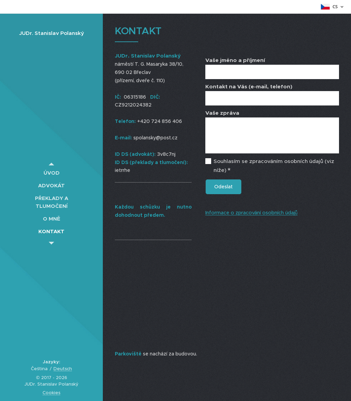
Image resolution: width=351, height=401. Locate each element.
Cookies (51, 393)
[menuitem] (51, 173)
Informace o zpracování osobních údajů (251, 213)
